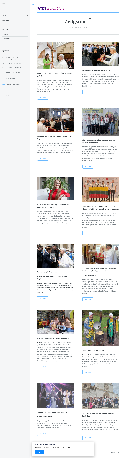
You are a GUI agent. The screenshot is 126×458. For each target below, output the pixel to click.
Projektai (5, 25)
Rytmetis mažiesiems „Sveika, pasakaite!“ (53, 338)
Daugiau (43, 97)
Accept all (39, 452)
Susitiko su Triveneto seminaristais (96, 70)
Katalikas (5, 20)
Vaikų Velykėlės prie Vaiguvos (94, 350)
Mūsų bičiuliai (7, 39)
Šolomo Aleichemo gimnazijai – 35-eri (52, 412)
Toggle (33, 4)
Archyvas (5, 29)
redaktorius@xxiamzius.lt (13, 72)
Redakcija (5, 34)
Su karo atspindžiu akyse (47, 272)
